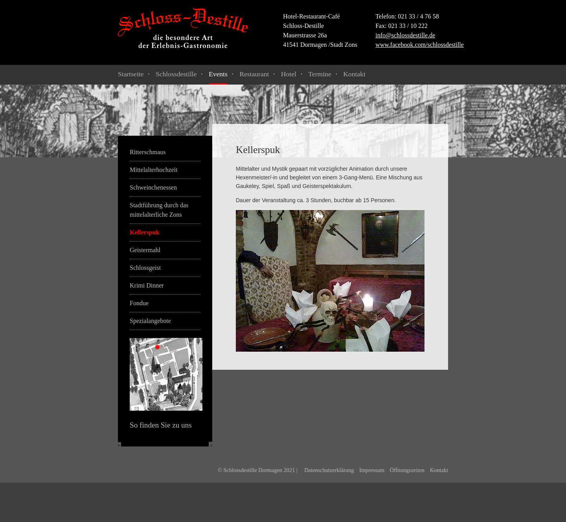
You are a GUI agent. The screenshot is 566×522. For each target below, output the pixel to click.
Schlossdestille (176, 74)
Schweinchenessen (153, 187)
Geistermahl (145, 250)
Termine (319, 74)
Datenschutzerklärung (329, 470)
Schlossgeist (145, 267)
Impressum (371, 470)
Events (218, 74)
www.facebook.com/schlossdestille (419, 44)
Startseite (130, 74)
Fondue (139, 303)
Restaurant (254, 74)
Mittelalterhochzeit (154, 169)
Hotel (288, 74)
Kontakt (354, 74)
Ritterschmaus (148, 152)
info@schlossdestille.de (405, 35)
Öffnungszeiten (407, 470)
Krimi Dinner (147, 285)
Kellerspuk (145, 232)
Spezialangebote (150, 320)
